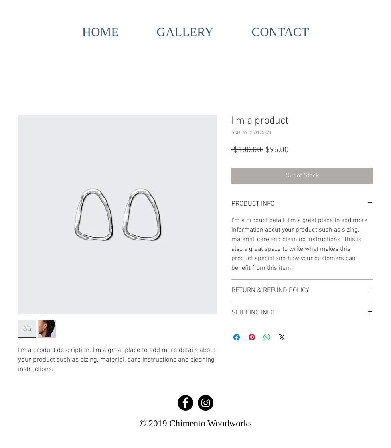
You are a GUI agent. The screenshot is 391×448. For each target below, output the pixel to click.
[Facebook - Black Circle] (185, 403)
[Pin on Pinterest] (252, 337)
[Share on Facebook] (236, 337)
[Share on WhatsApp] (267, 337)
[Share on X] (282, 337)
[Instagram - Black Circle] (205, 403)
